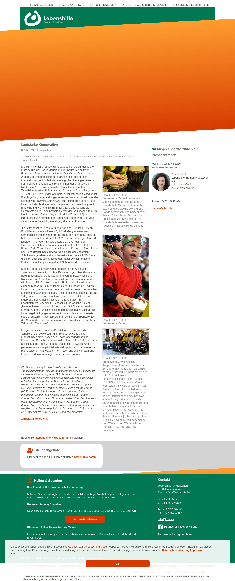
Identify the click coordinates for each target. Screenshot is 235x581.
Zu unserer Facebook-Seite (177, 526)
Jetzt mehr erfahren (85, 519)
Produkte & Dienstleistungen (144, 4)
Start (25, 4)
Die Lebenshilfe (197, 4)
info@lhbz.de (166, 519)
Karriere (178, 4)
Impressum (197, 550)
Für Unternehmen (103, 4)
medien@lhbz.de (162, 208)
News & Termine (61, 437)
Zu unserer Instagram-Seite (175, 534)
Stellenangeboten (85, 457)
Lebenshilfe (43, 437)
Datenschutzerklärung (175, 550)
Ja (117, 563)
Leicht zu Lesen (41, 4)
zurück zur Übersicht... (35, 418)
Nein (13, 553)
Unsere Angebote (71, 4)
